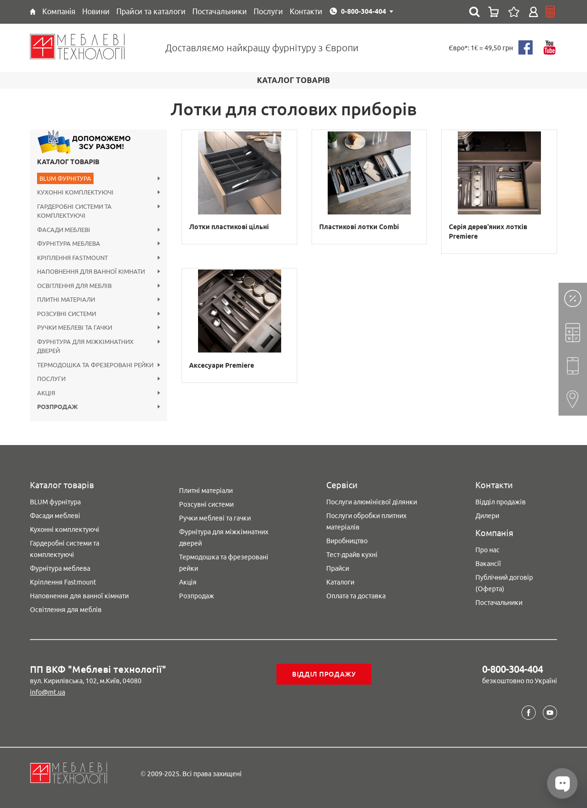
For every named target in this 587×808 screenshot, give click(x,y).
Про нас (487, 550)
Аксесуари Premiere (221, 365)
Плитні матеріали (206, 490)
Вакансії (488, 563)
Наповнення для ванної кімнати (79, 596)
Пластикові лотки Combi (359, 227)
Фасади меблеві (55, 516)
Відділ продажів (500, 502)
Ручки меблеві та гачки (215, 518)
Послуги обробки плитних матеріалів (366, 521)
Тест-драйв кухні (352, 554)
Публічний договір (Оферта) (504, 583)
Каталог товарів (68, 162)
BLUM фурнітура (55, 502)
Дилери (487, 516)
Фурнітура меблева (60, 568)
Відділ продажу (324, 674)
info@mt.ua (47, 692)
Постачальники (498, 602)
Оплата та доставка (356, 596)
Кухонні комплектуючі (64, 529)
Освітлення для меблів (66, 609)
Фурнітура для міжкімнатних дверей (223, 537)
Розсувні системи (206, 504)
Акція (188, 582)
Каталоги (340, 582)
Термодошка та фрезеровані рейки (223, 562)
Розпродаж (196, 596)
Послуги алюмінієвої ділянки (371, 502)
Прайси (337, 568)
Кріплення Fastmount (63, 582)
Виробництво (347, 541)
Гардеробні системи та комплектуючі (64, 548)
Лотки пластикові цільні (229, 227)
